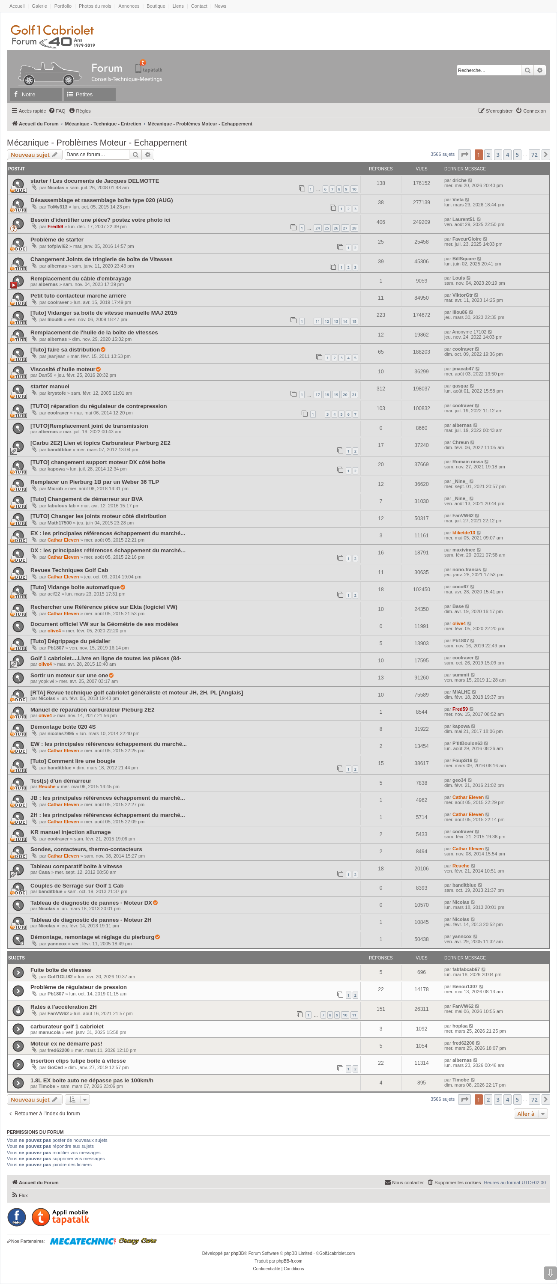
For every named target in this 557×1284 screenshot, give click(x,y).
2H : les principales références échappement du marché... (107, 815)
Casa (44, 872)
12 (327, 321)
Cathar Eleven (63, 539)
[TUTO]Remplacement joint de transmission (89, 426)
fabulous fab (61, 505)
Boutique (156, 6)
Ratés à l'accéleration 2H (63, 1007)
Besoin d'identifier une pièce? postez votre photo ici (100, 220)
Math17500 (60, 522)
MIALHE (461, 691)
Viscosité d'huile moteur (63, 369)
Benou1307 (465, 986)
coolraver (58, 302)
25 (327, 228)
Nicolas (56, 187)
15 (354, 321)
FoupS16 (462, 760)
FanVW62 (463, 515)
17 (317, 394)
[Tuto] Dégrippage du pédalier (70, 641)
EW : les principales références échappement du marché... (108, 744)
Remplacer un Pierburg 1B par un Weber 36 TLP (94, 482)
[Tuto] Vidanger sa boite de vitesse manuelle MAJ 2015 (103, 313)
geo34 (459, 780)
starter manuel (49, 386)
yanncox (57, 943)
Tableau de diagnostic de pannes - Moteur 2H (91, 920)
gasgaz (460, 385)
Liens (178, 6)
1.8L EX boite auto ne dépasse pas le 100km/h (91, 1080)
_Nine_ (460, 481)
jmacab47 (463, 368)
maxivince (463, 549)
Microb (55, 488)
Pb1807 (56, 647)
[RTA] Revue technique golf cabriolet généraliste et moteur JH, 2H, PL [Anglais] (136, 692)
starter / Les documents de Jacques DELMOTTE (94, 181)
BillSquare (464, 258)
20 (345, 394)
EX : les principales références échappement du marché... (107, 533)
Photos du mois (95, 6)
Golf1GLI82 (60, 976)
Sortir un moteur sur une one (69, 675)
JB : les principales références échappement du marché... (107, 798)
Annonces (129, 6)
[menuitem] (57, 111)
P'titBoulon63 (467, 743)
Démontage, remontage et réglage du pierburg (92, 937)
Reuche (47, 786)
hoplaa (459, 1025)
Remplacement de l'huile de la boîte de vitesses (94, 332)
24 (317, 228)
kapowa (56, 468)
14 (345, 321)
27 (345, 228)
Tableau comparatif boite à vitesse (76, 866)
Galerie (39, 6)
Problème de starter (57, 239)
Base (458, 606)
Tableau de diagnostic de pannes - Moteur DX (91, 903)
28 (354, 228)
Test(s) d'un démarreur (60, 781)
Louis (458, 277)
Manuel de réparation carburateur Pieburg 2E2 (92, 709)
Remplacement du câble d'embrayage (80, 278)
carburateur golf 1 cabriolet (67, 1026)
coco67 (460, 586)
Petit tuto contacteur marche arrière (78, 295)
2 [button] (488, 154)
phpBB (237, 1253)
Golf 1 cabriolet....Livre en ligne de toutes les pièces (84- (105, 658)
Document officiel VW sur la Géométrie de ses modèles (104, 624)
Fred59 (55, 226)
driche (459, 180)
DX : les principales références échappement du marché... (108, 550)
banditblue (60, 449)
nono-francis (466, 569)
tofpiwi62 (58, 246)
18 (327, 394)
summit (460, 674)
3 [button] (498, 154)
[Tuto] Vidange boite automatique (75, 587)
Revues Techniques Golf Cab (69, 570)
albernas (57, 265)
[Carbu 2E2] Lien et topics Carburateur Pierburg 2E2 (100, 443)
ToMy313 (57, 206)
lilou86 (55, 319)
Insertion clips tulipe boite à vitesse (78, 1061)
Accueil (16, 6)
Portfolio (63, 6)
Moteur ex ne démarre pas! (66, 1043)
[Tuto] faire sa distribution (65, 349)
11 (317, 321)
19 (336, 394)
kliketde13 (463, 532)
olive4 (54, 630)
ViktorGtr (462, 295)
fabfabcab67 (466, 969)
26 (336, 228)
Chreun (460, 442)
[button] (464, 154)
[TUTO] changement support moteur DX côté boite (97, 462)
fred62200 (58, 1050)
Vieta (458, 199)
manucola (49, 1032)
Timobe (47, 1086)
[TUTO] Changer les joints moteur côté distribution (98, 516)
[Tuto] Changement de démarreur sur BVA (86, 499)
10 (354, 189)
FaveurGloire (467, 238)
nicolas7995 (61, 733)
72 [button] (534, 154)
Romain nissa (467, 461)
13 (336, 321)
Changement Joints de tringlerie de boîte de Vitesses (101, 259)
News (221, 6)
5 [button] (517, 154)
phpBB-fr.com (289, 1261)
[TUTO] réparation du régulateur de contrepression (98, 406)
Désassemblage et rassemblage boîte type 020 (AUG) (101, 200)
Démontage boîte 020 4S (63, 727)
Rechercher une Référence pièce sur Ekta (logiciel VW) (103, 607)
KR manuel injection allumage (70, 832)
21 (354, 394)
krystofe (57, 393)
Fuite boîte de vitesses (60, 970)
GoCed (55, 1067)
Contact (199, 6)
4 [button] (507, 154)
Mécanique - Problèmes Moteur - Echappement (97, 142)
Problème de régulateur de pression (78, 987)
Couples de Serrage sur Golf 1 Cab (77, 885)
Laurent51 (463, 219)
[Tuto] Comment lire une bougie (72, 761)
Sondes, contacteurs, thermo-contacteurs (86, 849)
